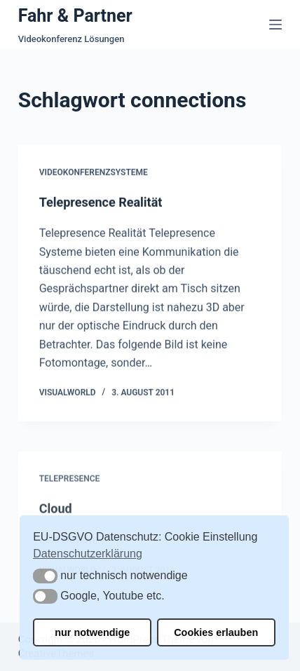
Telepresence (69, 483)
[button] (45, 576)
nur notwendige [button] (92, 632)
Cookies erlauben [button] (216, 632)
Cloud (55, 513)
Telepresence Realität (101, 202)
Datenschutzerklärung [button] (87, 554)
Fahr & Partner (75, 16)
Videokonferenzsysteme (93, 173)
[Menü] (275, 24)
